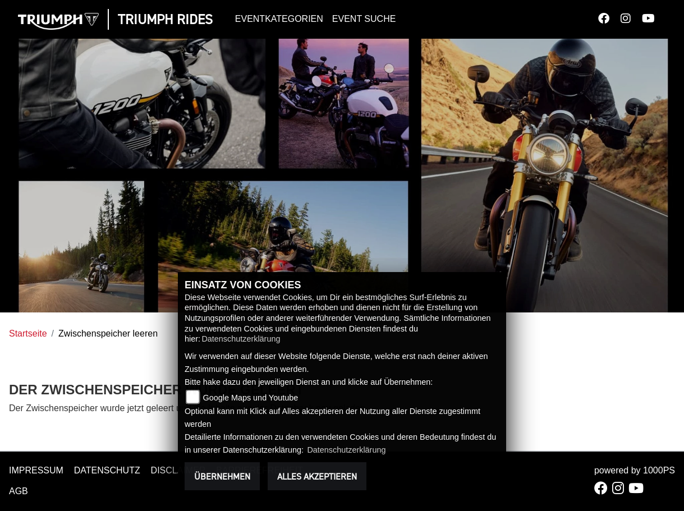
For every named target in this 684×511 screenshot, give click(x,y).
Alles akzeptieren (317, 476)
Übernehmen (222, 476)
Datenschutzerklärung (240, 338)
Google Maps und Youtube (251, 397)
